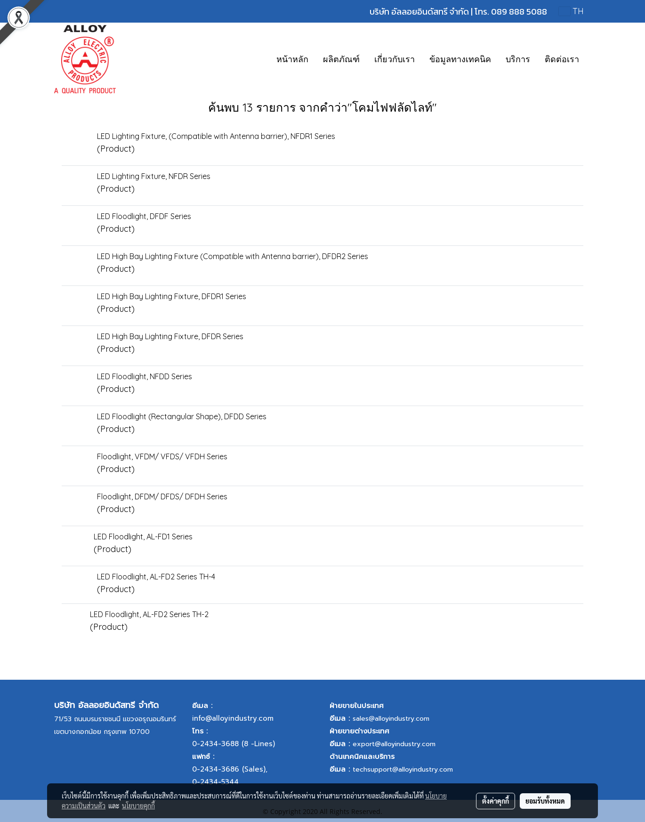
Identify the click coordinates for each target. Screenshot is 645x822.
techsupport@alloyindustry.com (403, 769)
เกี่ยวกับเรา (394, 59)
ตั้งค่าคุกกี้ (495, 801)
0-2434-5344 (215, 782)
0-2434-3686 (215, 769)
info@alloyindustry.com (233, 718)
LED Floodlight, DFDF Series (144, 216)
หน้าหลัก (292, 59)
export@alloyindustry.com (394, 744)
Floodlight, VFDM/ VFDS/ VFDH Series (162, 456)
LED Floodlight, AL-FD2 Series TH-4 (156, 576)
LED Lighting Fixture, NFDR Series (153, 176)
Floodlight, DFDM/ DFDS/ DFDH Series (162, 496)
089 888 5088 (519, 11)
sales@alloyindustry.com (391, 719)
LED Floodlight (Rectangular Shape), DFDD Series (181, 416)
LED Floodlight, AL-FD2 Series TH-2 (149, 614)
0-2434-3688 (215, 744)
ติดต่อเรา (562, 59)
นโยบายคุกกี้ (138, 805)
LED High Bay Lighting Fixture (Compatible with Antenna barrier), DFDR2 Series (232, 256)
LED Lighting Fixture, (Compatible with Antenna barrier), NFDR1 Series (216, 136)
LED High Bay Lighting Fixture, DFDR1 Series (171, 296)
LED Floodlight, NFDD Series (144, 376)
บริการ (518, 59)
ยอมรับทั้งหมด (545, 801)
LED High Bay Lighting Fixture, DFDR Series (170, 336)
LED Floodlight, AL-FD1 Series (143, 536)
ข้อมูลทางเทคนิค (460, 59)
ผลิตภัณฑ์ (341, 59)
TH (571, 11)
